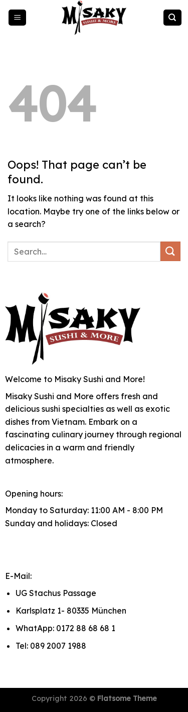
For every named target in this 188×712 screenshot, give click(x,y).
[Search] (172, 18)
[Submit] (170, 251)
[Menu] (18, 18)
